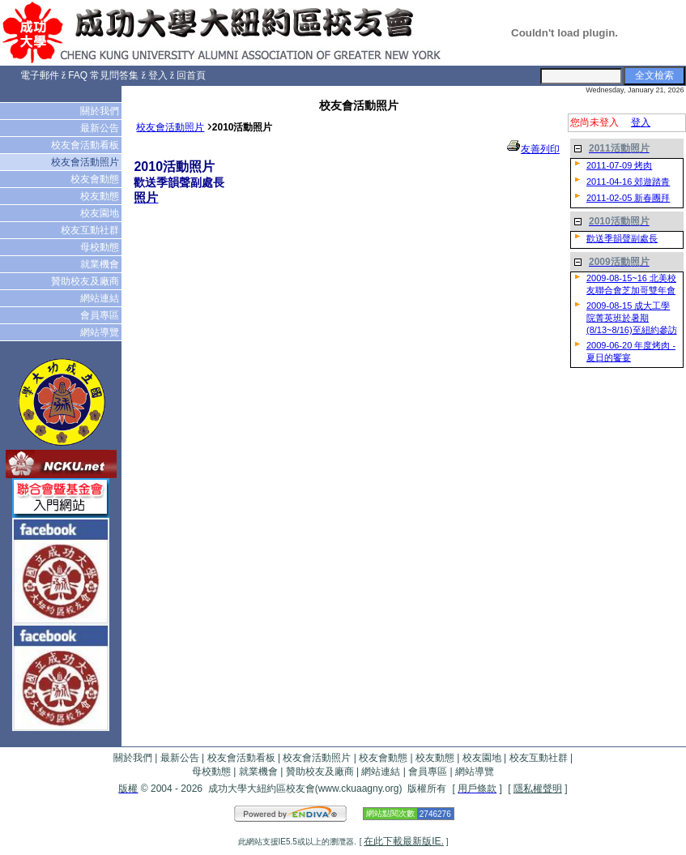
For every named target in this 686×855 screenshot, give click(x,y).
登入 (158, 75)
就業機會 (100, 264)
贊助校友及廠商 (86, 281)
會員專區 (100, 315)
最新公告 (100, 128)
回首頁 (191, 75)
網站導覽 (100, 332)
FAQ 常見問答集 (103, 75)
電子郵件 (39, 75)
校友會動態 (95, 179)
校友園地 (100, 213)
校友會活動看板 (86, 145)
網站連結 (100, 298)
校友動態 (100, 196)
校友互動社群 (91, 230)
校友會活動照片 (86, 162)
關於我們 (100, 111)
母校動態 (100, 247)
